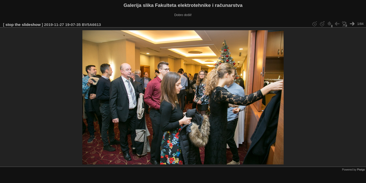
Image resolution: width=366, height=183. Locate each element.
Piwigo (361, 169)
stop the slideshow (22, 24)
